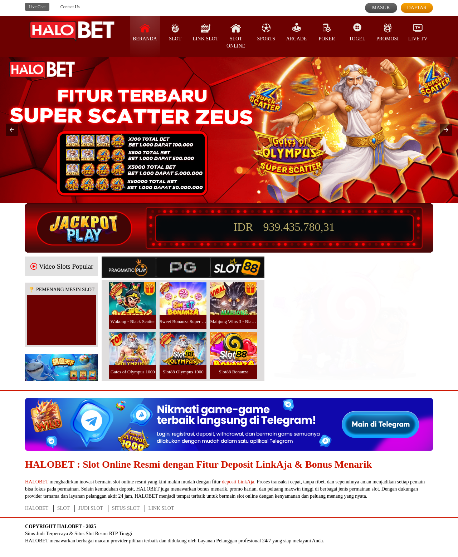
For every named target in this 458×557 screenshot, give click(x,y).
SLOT (175, 32)
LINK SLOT (161, 508)
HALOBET (36, 481)
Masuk (381, 7)
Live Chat (37, 6)
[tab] (129, 267)
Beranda (145, 32)
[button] (12, 130)
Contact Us (70, 6)
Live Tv (418, 32)
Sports (266, 32)
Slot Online (235, 36)
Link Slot (205, 32)
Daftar (417, 7)
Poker (326, 32)
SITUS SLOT (126, 508)
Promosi (387, 32)
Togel (357, 32)
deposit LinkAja (238, 481)
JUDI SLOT (90, 508)
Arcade (296, 32)
